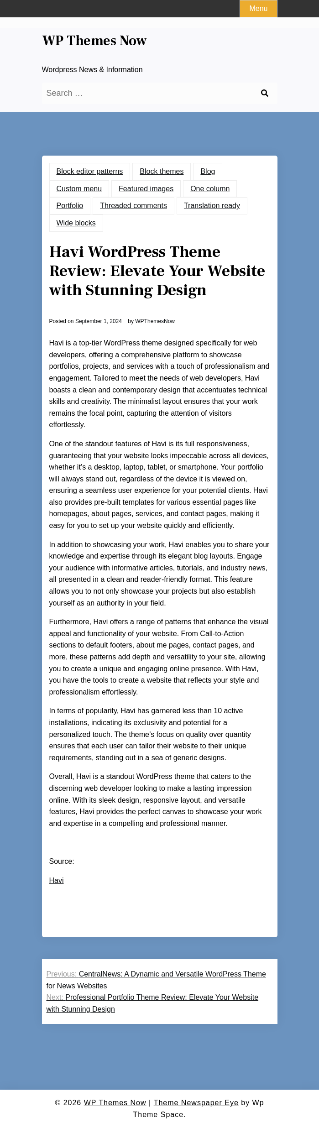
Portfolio (70, 205)
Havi (56, 880)
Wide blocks (76, 223)
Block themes (161, 171)
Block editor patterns (90, 171)
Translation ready (212, 205)
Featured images (146, 189)
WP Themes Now (94, 41)
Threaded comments (133, 205)
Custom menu (79, 189)
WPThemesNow (155, 321)
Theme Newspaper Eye (196, 1103)
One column (210, 189)
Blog (207, 171)
